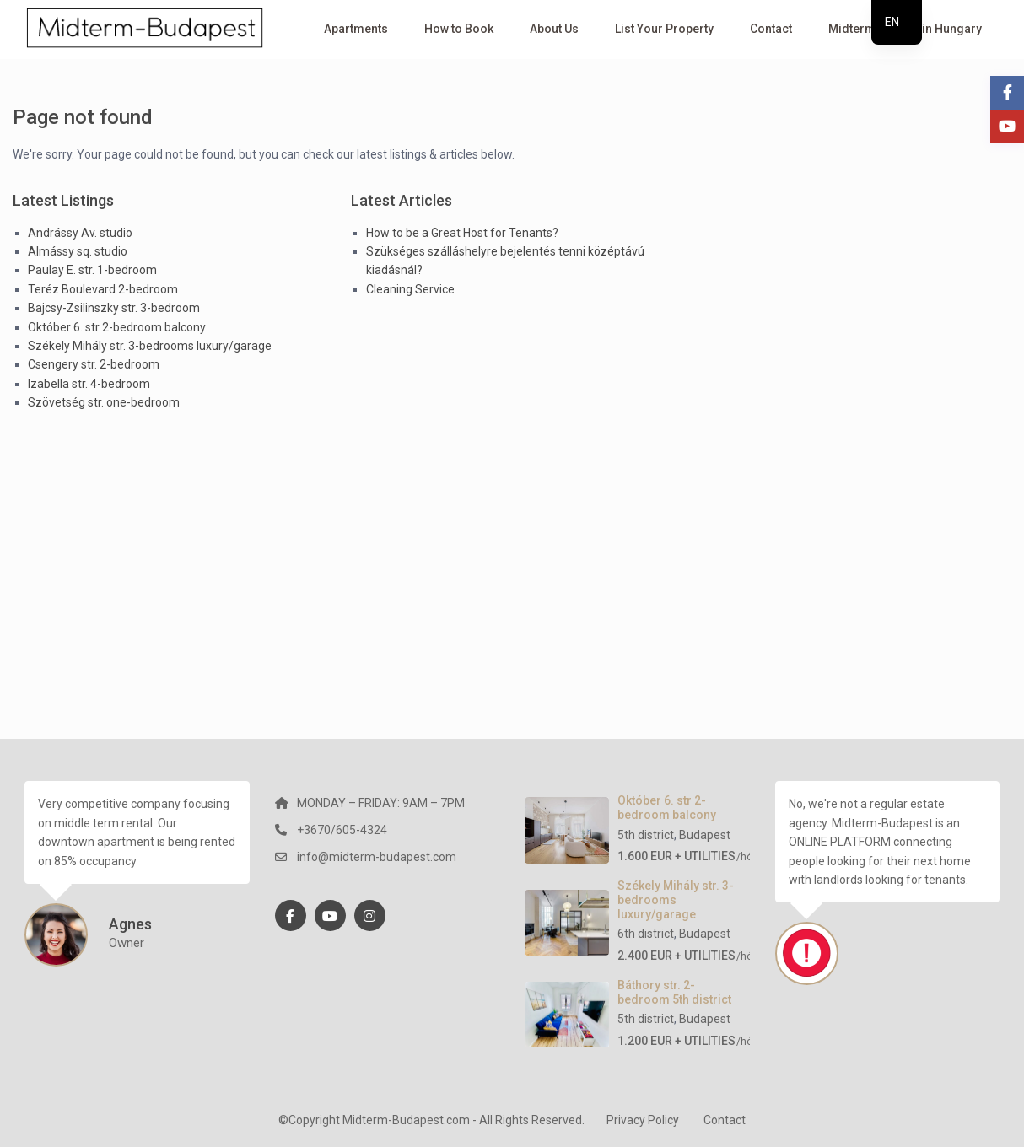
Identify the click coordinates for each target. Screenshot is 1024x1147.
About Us (554, 28)
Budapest (704, 835)
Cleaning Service (410, 289)
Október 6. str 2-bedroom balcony (117, 327)
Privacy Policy (642, 1120)
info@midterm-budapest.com (376, 857)
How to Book (458, 28)
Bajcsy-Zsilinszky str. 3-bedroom (114, 308)
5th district (645, 835)
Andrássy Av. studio (80, 233)
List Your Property (664, 28)
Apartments (356, 28)
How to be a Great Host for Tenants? (462, 233)
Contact (771, 28)
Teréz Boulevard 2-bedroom (103, 289)
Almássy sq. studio (77, 251)
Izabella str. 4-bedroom (89, 383)
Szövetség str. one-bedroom (104, 402)
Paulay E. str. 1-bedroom (92, 270)
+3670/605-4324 (342, 830)
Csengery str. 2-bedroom (93, 364)
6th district (645, 933)
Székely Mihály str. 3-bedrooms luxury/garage (150, 346)
